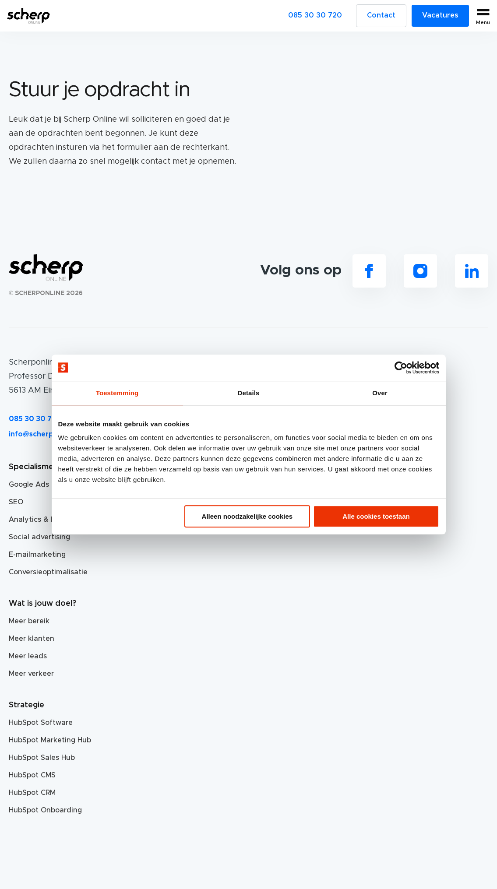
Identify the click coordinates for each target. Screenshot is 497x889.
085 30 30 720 (315, 15)
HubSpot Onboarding (45, 810)
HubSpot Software (41, 722)
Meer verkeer (31, 673)
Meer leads (28, 656)
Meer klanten (31, 638)
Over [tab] (380, 393)
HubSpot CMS (32, 775)
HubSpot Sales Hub (42, 757)
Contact (381, 15)
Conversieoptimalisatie (48, 572)
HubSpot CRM (32, 792)
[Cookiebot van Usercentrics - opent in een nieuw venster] (401, 367)
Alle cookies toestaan (375, 516)
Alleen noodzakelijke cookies (247, 516)
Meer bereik (29, 621)
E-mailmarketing (37, 554)
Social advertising (39, 537)
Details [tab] (249, 393)
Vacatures (440, 15)
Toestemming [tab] (117, 393)
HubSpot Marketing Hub (50, 740)
